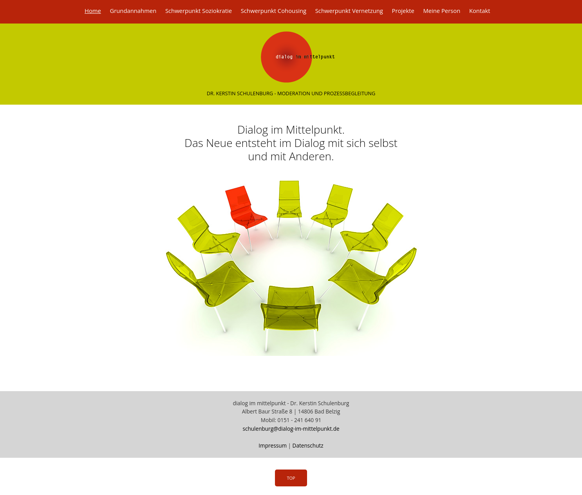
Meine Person (441, 11)
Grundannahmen (133, 11)
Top (291, 478)
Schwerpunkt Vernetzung (349, 11)
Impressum (272, 445)
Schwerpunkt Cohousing (273, 11)
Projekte (403, 11)
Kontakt (479, 11)
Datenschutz (308, 445)
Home (93, 11)
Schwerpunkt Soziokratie (198, 11)
